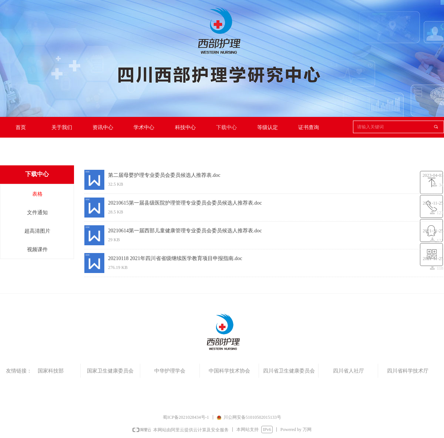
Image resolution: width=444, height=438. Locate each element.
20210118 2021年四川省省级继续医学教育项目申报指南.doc (175, 258)
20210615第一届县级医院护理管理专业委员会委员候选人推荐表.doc (185, 203)
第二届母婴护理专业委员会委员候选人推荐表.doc (164, 175)
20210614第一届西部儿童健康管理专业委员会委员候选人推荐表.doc (185, 230)
